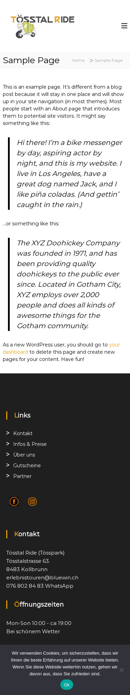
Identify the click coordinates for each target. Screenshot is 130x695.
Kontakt (23, 433)
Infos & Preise (30, 444)
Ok (67, 684)
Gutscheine (27, 465)
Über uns (24, 455)
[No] (121, 669)
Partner (22, 476)
